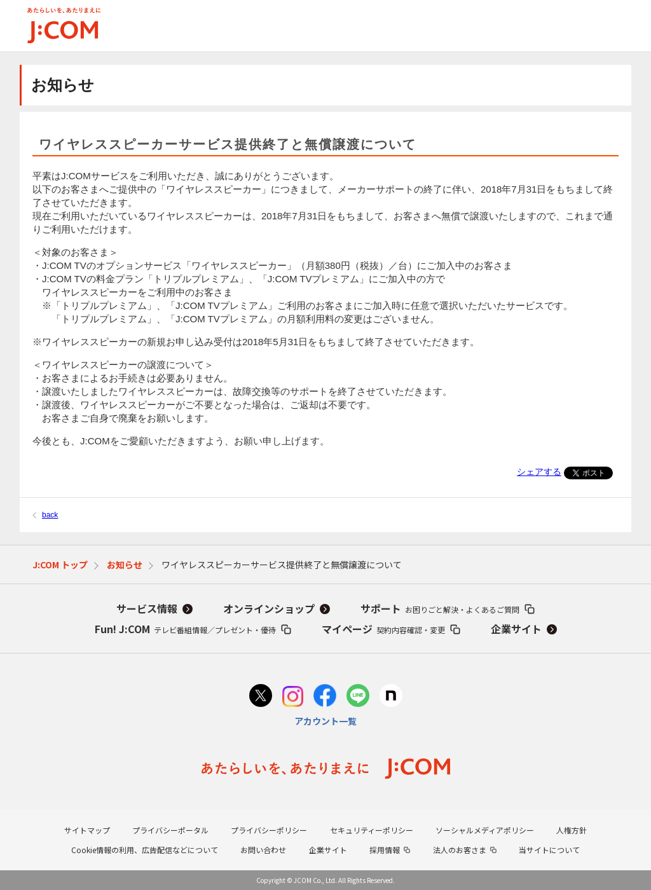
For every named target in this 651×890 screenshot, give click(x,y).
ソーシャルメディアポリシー (484, 830)
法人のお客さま (459, 849)
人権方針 (571, 830)
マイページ (383, 628)
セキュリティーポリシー (371, 830)
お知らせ (124, 564)
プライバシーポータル (170, 830)
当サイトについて (549, 849)
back (50, 514)
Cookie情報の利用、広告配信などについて (144, 849)
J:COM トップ (60, 564)
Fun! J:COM (185, 628)
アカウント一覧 (325, 721)
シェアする (539, 472)
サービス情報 (146, 608)
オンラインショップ (269, 608)
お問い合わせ (263, 849)
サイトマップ (87, 830)
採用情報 (384, 849)
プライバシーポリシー (269, 830)
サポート (439, 608)
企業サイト (516, 628)
